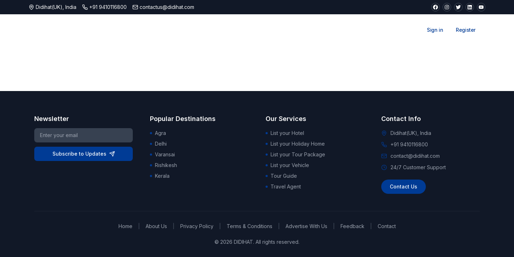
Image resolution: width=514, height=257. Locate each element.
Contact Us (403, 186)
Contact (387, 226)
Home (125, 226)
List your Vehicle (287, 165)
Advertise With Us (306, 226)
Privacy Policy (196, 226)
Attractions (257, 30)
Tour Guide (281, 176)
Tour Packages (310, 30)
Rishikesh (163, 165)
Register (465, 30)
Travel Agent (283, 186)
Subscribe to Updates (83, 154)
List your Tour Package (295, 154)
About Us (156, 226)
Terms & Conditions (249, 226)
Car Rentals (364, 30)
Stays (216, 30)
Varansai (162, 154)
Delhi (158, 144)
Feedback (352, 226)
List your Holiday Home (295, 144)
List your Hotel (285, 133)
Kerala (160, 176)
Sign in (435, 30)
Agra (158, 133)
